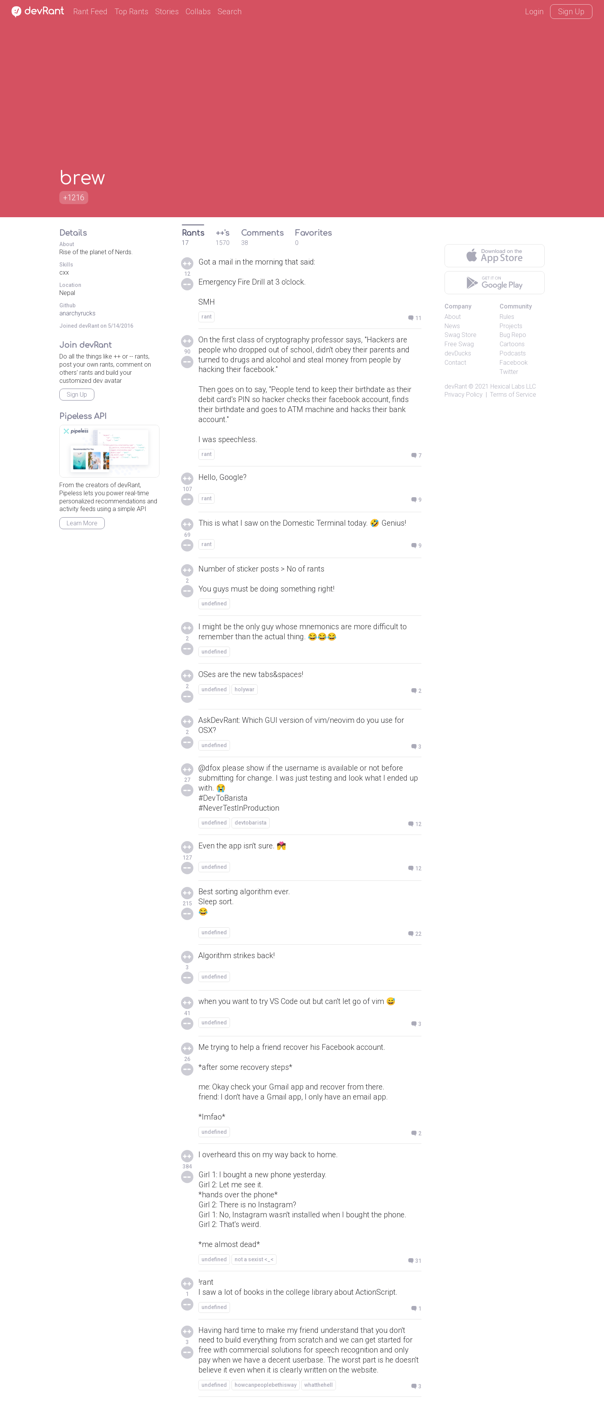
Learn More (82, 523)
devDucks (458, 353)
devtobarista (251, 824)
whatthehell (318, 1388)
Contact (455, 362)
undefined (214, 605)
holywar (245, 690)
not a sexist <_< (254, 1262)
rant (206, 317)
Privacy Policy (464, 394)
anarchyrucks (77, 313)
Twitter (509, 371)
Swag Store (460, 335)
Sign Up (571, 11)
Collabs (198, 11)
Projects (511, 326)
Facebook (514, 362)
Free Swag (459, 344)
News (452, 326)
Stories (167, 11)
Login (534, 11)
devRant (456, 386)
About (453, 316)
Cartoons (512, 344)
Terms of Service (513, 394)
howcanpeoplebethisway (266, 1388)
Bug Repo (513, 335)
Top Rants (131, 11)
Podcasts (513, 353)
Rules (507, 316)
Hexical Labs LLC (513, 386)
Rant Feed (90, 11)
